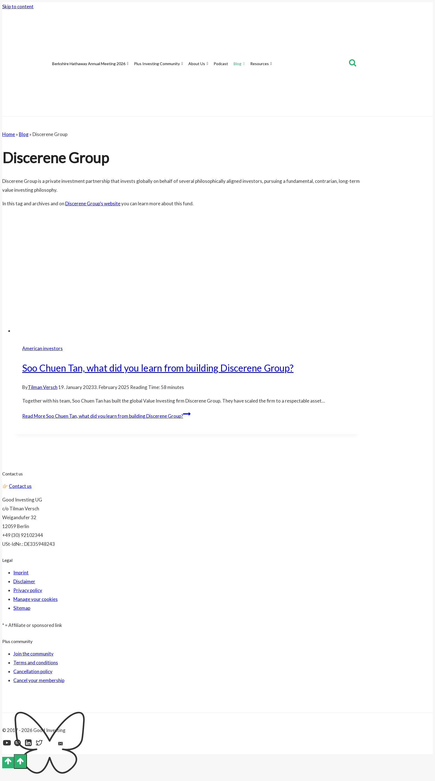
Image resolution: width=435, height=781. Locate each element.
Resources (261, 64)
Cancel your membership (38, 680)
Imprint (21, 572)
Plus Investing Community (158, 64)
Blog (239, 64)
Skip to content (18, 6)
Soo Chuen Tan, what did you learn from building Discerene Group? (158, 367)
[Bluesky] (50, 744)
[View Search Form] (352, 63)
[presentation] (186, 274)
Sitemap (21, 608)
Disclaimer (24, 581)
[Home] (46, 64)
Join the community (33, 654)
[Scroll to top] (8, 762)
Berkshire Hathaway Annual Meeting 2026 (90, 64)
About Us (198, 64)
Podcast (221, 63)
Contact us (20, 486)
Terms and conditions (35, 662)
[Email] (61, 744)
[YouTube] (7, 744)
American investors (42, 348)
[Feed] (72, 744)
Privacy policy (27, 590)
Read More (106, 416)
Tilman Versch (42, 387)
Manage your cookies (35, 599)
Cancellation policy (32, 671)
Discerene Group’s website (92, 203)
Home (8, 134)
